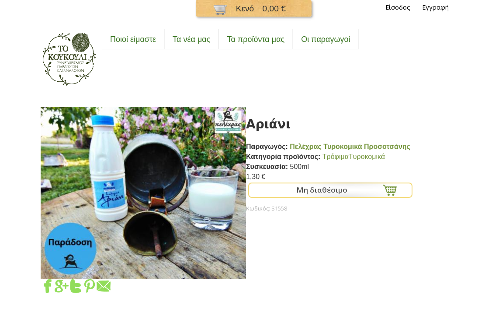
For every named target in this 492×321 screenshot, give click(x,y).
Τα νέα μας (191, 39)
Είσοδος (397, 7)
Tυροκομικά (367, 156)
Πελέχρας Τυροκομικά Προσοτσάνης (350, 146)
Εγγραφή (435, 7)
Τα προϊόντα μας (255, 39)
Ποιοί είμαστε (133, 39)
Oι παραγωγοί (325, 39)
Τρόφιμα (335, 156)
